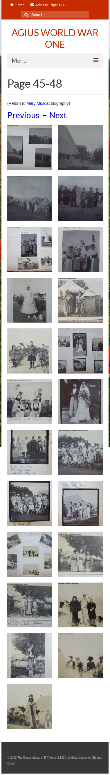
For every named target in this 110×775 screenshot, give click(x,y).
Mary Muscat (38, 103)
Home (17, 5)
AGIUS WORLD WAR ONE (55, 38)
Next (58, 115)
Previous (23, 115)
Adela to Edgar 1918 (48, 5)
